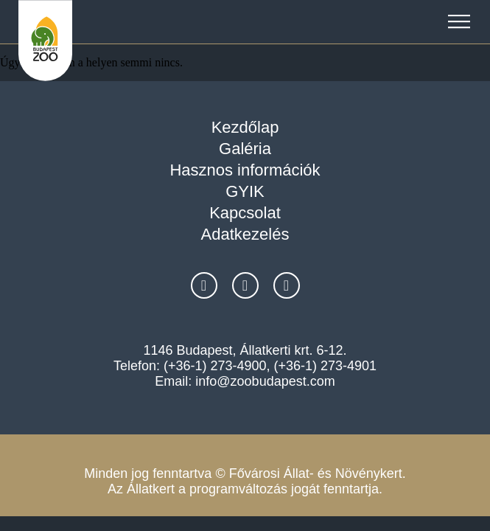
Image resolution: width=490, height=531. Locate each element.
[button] (459, 22)
